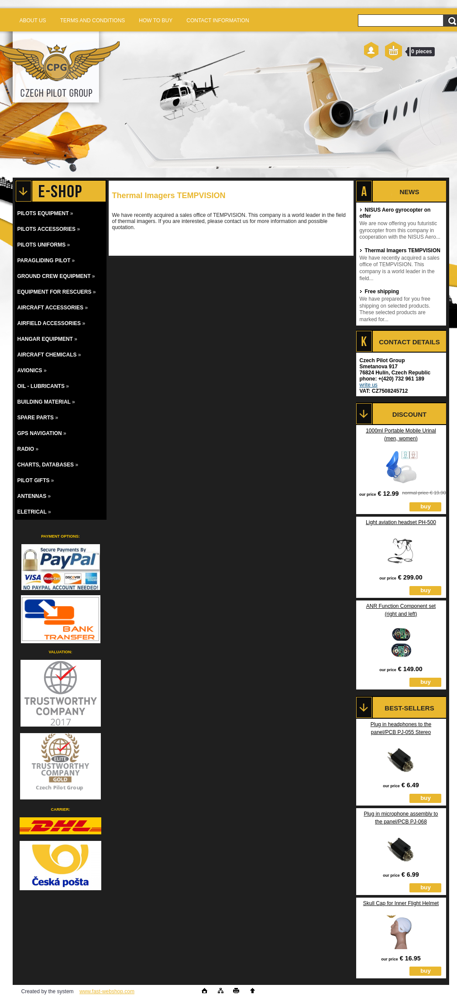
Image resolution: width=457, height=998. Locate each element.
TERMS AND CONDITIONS (92, 20)
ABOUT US (33, 20)
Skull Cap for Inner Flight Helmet (401, 903)
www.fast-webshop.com (106, 991)
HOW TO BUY (155, 20)
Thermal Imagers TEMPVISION (400, 250)
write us (369, 385)
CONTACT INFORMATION (217, 20)
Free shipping (379, 291)
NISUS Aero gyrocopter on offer (395, 213)
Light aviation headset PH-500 (401, 522)
